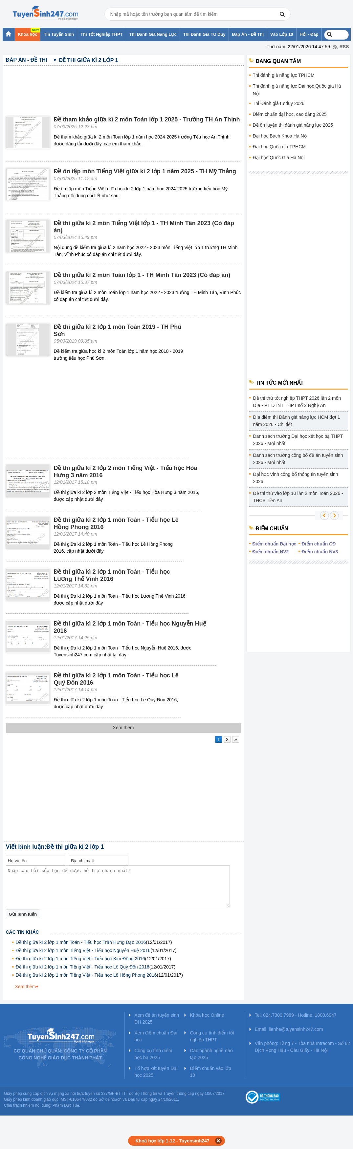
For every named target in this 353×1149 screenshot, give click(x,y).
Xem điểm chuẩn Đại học (155, 1036)
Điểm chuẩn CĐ (319, 543)
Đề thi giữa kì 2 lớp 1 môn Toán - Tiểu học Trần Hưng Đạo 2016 (81, 942)
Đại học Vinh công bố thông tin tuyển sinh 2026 (295, 478)
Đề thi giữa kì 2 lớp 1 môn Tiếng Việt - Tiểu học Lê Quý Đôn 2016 (82, 966)
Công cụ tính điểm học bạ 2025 (153, 1054)
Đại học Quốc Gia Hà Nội (279, 157)
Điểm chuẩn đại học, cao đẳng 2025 (290, 114)
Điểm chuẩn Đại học (275, 543)
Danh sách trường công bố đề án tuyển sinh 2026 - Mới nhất (298, 459)
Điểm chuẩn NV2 (271, 551)
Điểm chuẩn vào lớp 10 (210, 1072)
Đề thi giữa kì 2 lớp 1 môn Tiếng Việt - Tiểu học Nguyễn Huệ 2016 (83, 950)
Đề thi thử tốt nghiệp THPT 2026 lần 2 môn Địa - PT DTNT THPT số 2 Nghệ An (297, 401)
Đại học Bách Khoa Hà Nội (280, 135)
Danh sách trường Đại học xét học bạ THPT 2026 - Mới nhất (298, 440)
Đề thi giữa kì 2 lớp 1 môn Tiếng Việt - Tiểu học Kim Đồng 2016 (80, 958)
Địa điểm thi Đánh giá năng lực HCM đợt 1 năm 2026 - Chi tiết (296, 421)
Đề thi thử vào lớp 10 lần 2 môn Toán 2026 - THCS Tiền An (298, 497)
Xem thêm (25, 986)
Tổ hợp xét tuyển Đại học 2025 (155, 1072)
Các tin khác (22, 932)
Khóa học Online (207, 1015)
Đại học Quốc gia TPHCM (279, 146)
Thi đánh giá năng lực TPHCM (284, 75)
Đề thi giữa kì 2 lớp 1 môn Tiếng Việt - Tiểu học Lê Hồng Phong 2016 (86, 975)
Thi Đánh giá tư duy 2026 (279, 103)
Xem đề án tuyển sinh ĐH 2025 (156, 1018)
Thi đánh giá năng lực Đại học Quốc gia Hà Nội (297, 89)
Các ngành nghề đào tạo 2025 (211, 1054)
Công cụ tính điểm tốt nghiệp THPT (212, 1036)
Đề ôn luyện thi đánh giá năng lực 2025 (293, 125)
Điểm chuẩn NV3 (320, 551)
